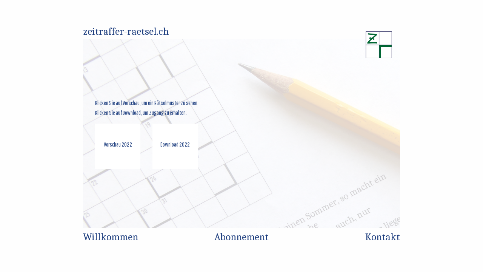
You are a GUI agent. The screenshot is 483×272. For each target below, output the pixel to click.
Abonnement (241, 237)
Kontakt (382, 237)
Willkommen (110, 237)
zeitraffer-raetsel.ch (126, 31)
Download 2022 (175, 144)
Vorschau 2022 (118, 144)
